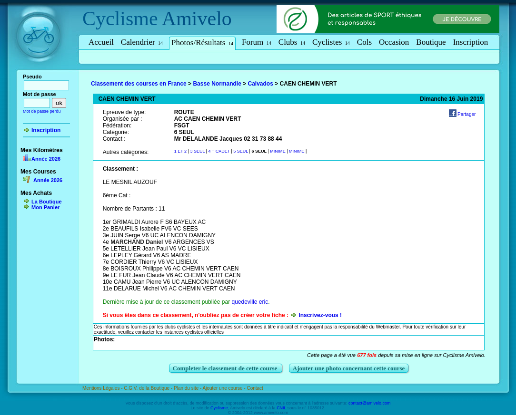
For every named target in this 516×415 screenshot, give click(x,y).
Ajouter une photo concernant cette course (349, 368)
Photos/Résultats (202, 42)
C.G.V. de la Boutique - (149, 388)
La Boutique (46, 201)
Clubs (291, 42)
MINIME (278, 151)
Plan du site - (188, 388)
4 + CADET (219, 151)
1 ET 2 (180, 151)
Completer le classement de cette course (226, 368)
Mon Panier (45, 207)
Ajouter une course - (225, 388)
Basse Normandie (217, 83)
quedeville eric (249, 302)
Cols (364, 42)
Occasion (394, 42)
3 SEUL (198, 151)
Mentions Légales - (103, 388)
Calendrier (142, 42)
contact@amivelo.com (369, 403)
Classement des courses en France (139, 83)
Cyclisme (120, 18)
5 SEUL (240, 151)
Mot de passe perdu (42, 111)
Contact (255, 388)
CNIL (281, 407)
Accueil (101, 42)
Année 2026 (45, 159)
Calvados (260, 83)
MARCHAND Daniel (136, 242)
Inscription (470, 42)
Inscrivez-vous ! (320, 315)
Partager (466, 114)
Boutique (431, 42)
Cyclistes (331, 42)
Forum (256, 42)
